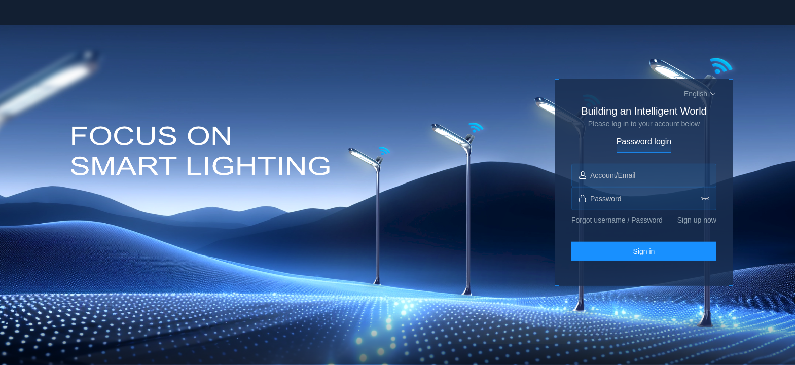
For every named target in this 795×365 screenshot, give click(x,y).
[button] (700, 94)
